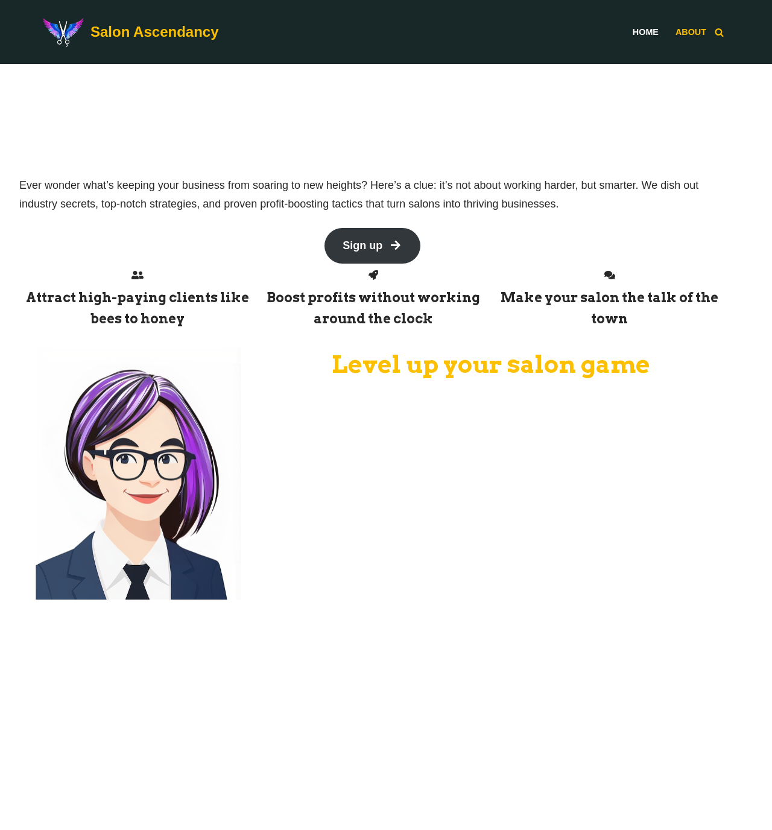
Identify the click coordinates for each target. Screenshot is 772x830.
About (691, 32)
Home (646, 32)
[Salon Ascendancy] (130, 32)
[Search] (719, 32)
